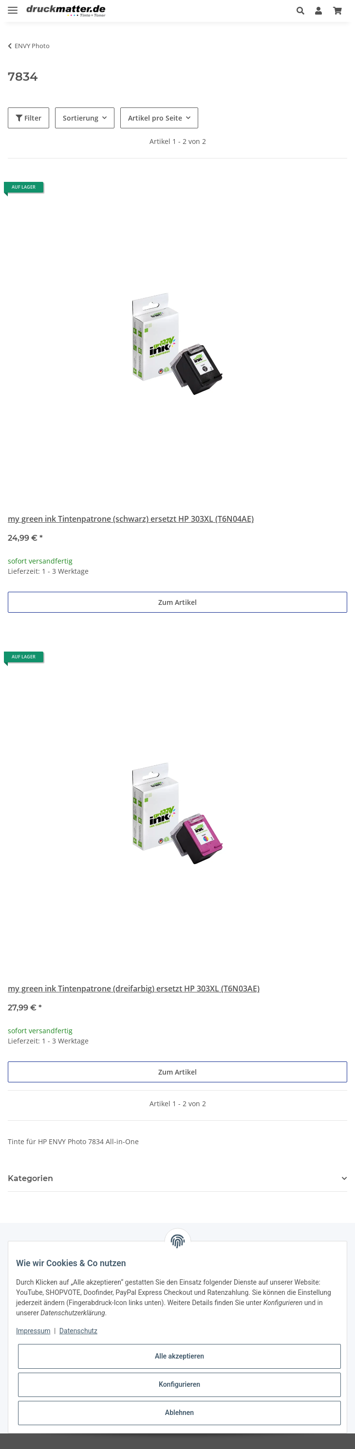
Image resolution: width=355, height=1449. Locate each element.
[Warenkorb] (337, 10)
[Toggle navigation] (13, 6)
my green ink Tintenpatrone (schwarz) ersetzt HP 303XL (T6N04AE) (131, 518)
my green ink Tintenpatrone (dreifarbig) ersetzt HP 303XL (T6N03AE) (134, 988)
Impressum (33, 1331)
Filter (28, 118)
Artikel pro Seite (155, 118)
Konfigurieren (179, 1384)
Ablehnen (179, 1412)
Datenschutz (78, 1331)
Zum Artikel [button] (177, 602)
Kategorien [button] (30, 1178)
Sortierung (80, 118)
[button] (300, 10)
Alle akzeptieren (179, 1356)
